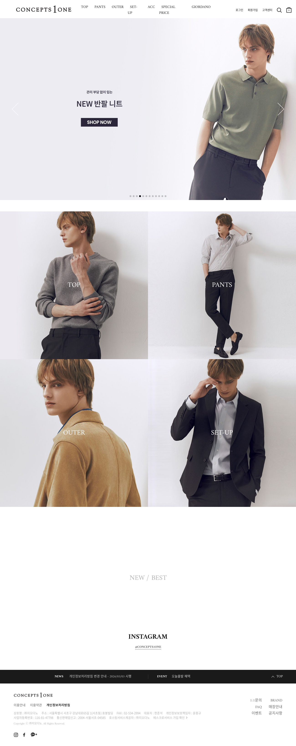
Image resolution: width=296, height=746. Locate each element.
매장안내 (275, 707)
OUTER (74, 433)
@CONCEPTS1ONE (148, 647)
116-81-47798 (44, 717)
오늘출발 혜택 (181, 676)
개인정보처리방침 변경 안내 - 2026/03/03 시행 (100, 676)
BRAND (276, 700)
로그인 (239, 10)
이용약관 (36, 705)
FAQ (258, 707)
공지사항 (275, 713)
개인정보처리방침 (58, 705)
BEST (159, 578)
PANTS (222, 285)
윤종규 (197, 713)
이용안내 (20, 705)
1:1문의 (256, 700)
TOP (74, 285)
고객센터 (267, 10)
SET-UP (222, 433)
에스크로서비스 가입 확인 (169, 717)
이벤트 (257, 713)
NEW (137, 578)
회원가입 (253, 10)
